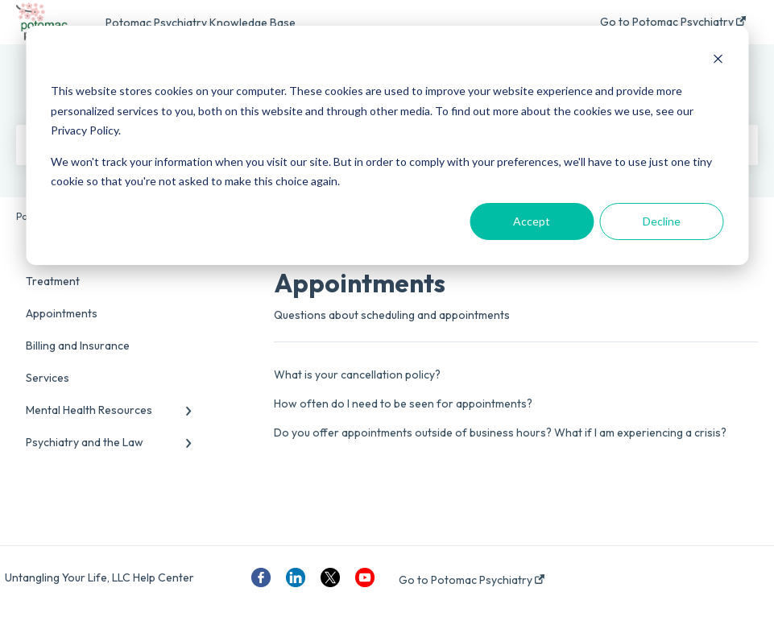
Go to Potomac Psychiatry (471, 579)
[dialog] (387, 145)
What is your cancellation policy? (357, 374)
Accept (531, 221)
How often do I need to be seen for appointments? (403, 403)
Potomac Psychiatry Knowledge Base (201, 22)
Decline (662, 221)
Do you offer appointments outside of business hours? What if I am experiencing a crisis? (500, 432)
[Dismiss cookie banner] (717, 61)
